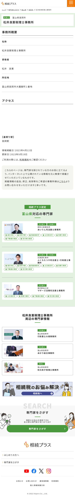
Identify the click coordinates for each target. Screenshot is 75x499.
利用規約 (24, 159)
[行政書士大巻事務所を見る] (37, 334)
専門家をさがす (13, 10)
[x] (41, 471)
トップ (4, 10)
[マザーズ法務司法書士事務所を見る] (37, 291)
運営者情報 (44, 481)
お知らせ (19, 481)
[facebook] (34, 471)
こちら (62, 181)
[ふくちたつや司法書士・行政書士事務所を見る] (37, 262)
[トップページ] (8, 3)
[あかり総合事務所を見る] (37, 351)
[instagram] (48, 471)
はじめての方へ (10, 455)
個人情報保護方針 (37, 485)
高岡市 (31, 10)
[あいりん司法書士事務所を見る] (37, 231)
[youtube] (26, 471)
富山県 (24, 10)
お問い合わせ (31, 481)
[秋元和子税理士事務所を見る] (37, 368)
